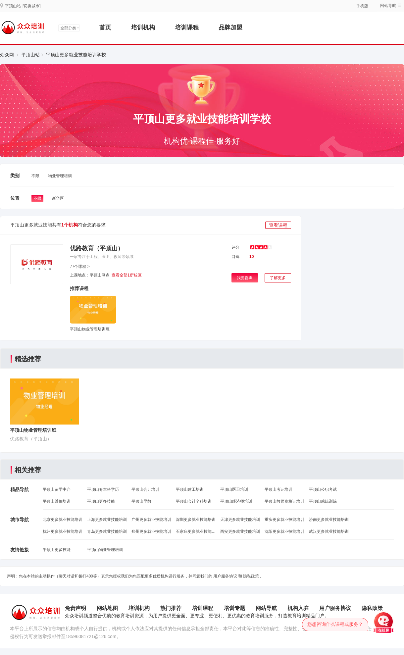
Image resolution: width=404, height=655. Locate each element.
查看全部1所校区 (127, 275)
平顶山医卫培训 (234, 489)
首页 (105, 27)
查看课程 (278, 225)
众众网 (7, 54)
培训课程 (187, 27)
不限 (35, 176)
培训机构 (143, 27)
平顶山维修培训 (57, 501)
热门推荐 (170, 608)
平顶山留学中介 (57, 489)
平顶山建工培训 (190, 489)
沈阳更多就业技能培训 (284, 531)
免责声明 (75, 608)
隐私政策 (251, 576)
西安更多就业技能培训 (240, 531)
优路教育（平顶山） (97, 248)
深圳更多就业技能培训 (196, 519)
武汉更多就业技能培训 (329, 531)
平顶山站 (30, 54)
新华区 (58, 198)
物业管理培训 (60, 176)
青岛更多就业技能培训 (107, 531)
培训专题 (234, 608)
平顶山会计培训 (145, 489)
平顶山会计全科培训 (194, 501)
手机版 (362, 6)
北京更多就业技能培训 (62, 519)
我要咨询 (245, 278)
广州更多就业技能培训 (151, 519)
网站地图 (107, 608)
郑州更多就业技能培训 (151, 531)
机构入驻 (298, 608)
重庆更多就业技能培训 (284, 519)
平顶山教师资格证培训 (284, 501)
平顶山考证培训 (278, 489)
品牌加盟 (230, 27)
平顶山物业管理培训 (105, 549)
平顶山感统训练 (323, 501)
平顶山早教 (141, 501)
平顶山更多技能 (101, 501)
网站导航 (388, 5)
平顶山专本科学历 (103, 489)
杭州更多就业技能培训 (62, 531)
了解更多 (278, 278)
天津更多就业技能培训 (240, 519)
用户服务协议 (225, 576)
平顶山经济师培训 (236, 501)
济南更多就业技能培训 (329, 519)
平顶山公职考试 (323, 489)
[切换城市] (32, 6)
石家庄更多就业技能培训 (196, 531)
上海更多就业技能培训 (107, 519)
